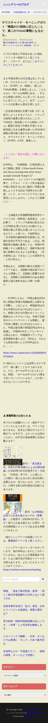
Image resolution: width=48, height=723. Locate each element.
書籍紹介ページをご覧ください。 (26, 540)
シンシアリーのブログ (16, 4)
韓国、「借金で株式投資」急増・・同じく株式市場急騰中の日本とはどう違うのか (24, 594)
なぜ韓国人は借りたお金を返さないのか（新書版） (23, 515)
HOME (7, 12)
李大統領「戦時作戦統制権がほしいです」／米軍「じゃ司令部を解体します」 (24, 625)
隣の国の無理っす (29, 42)
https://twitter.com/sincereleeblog (22, 569)
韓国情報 (27, 45)
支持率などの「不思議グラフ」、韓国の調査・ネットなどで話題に (24, 653)
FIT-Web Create (34, 713)
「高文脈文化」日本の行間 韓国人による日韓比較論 (24, 467)
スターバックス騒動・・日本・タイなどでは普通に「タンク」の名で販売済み (24, 640)
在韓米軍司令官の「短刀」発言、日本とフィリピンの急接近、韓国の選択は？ (24, 610)
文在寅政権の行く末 (22, 12)
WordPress (29, 716)
